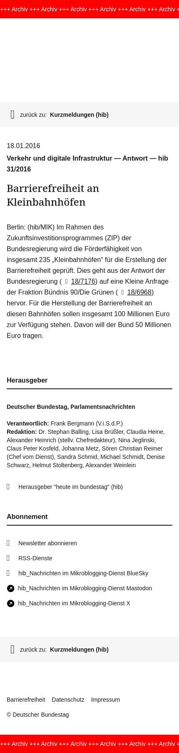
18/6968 (134, 292)
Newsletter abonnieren (47, 543)
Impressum (105, 699)
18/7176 (78, 281)
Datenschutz (68, 699)
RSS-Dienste (35, 558)
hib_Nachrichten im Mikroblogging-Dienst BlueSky (83, 573)
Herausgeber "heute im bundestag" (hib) (70, 487)
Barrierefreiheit (26, 699)
